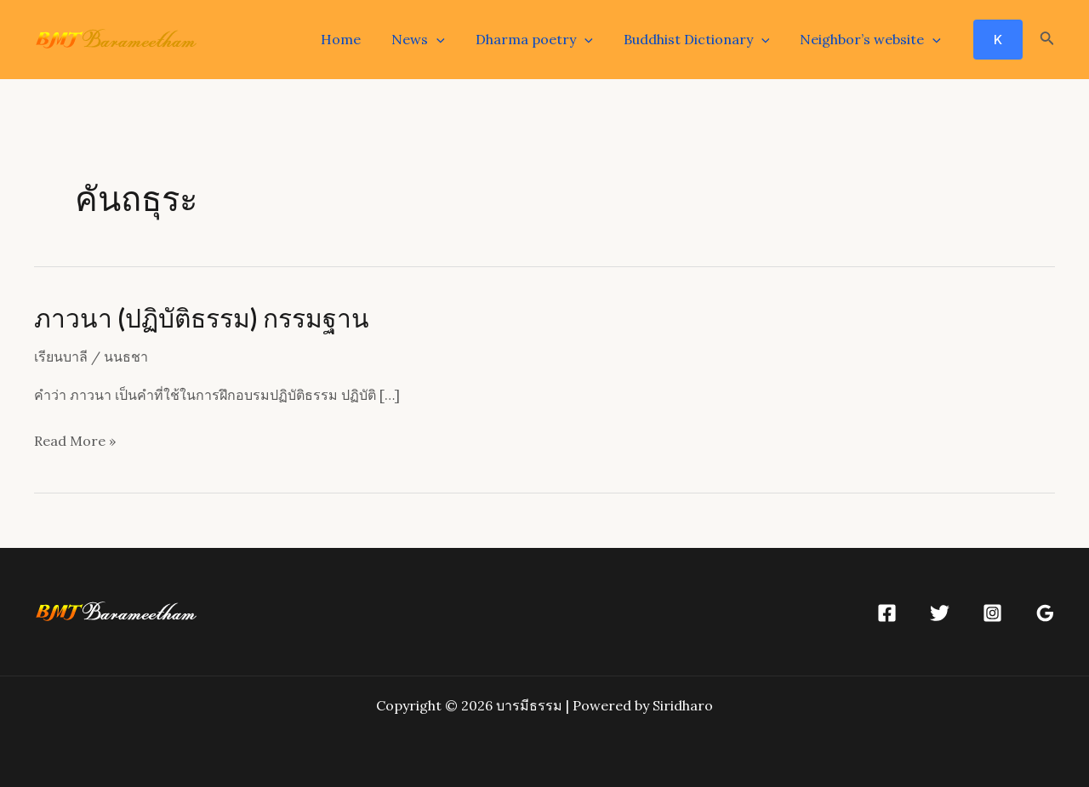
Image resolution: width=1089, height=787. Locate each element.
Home (356, 39)
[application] (448, 39)
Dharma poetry (543, 39)
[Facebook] (887, 613)
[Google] (1045, 613)
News (430, 39)
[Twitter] (939, 613)
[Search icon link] (1047, 40)
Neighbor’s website (872, 39)
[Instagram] (992, 613)
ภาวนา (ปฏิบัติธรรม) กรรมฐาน (201, 317)
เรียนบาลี (61, 356)
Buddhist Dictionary (702, 39)
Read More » (75, 441)
